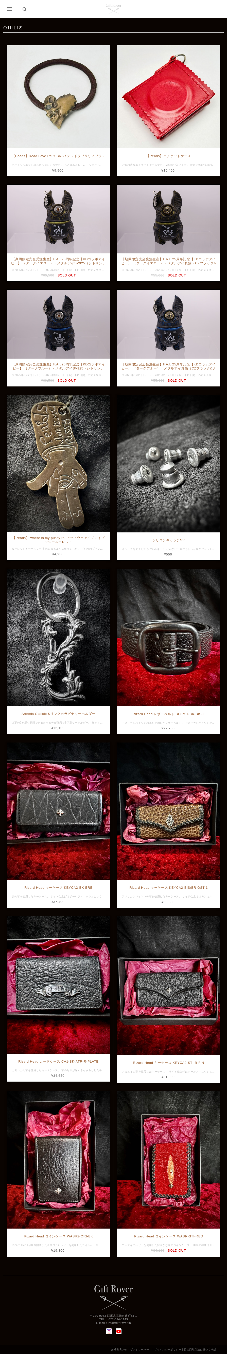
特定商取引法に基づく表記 (200, 1349)
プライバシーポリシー (167, 1349)
